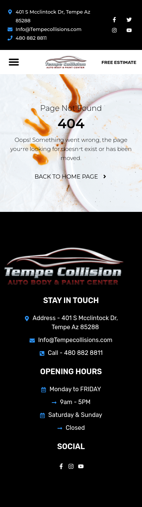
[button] (14, 62)
